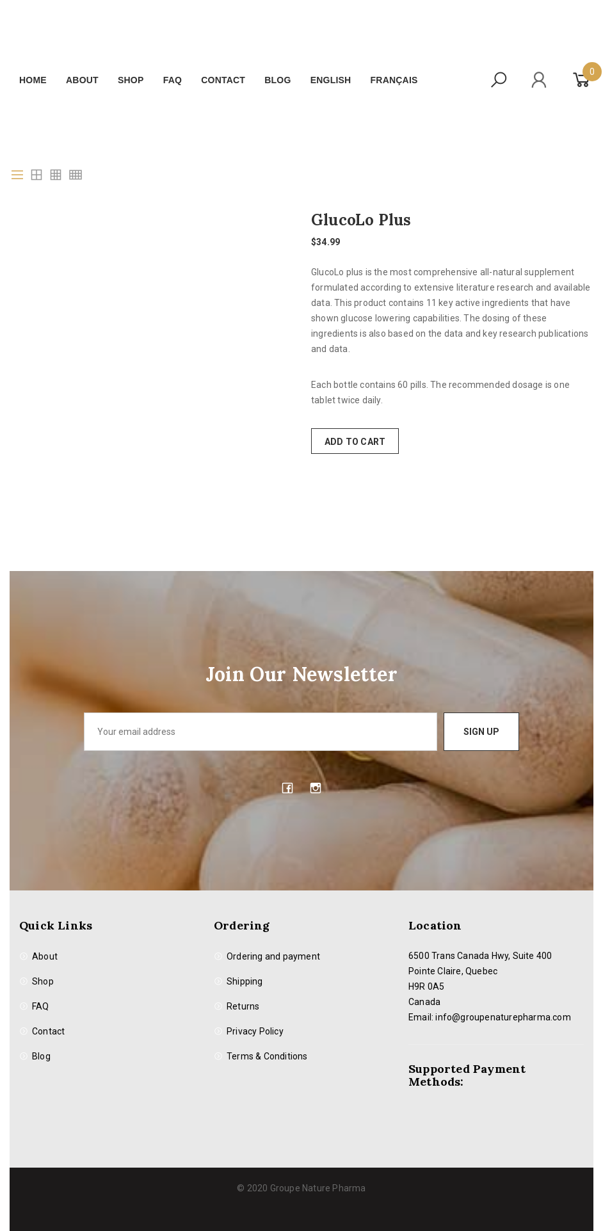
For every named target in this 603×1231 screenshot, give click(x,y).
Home (33, 80)
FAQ (172, 80)
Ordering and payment (273, 956)
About (82, 80)
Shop (130, 80)
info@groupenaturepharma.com (502, 1017)
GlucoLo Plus (361, 220)
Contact (223, 80)
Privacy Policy (255, 1031)
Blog (277, 80)
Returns (243, 1006)
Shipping (245, 981)
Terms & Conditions (267, 1056)
